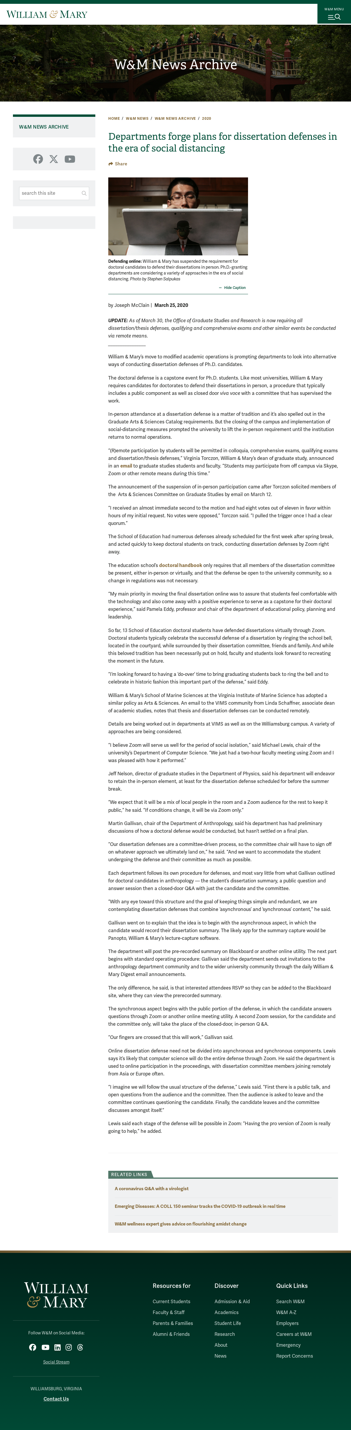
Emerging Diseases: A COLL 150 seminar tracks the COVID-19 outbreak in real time (200, 1206)
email (126, 466)
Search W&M (290, 1302)
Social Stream (56, 1359)
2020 (206, 118)
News (220, 1356)
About (220, 1345)
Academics (226, 1313)
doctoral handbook (180, 565)
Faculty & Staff (168, 1313)
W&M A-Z (286, 1313)
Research (224, 1334)
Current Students (171, 1302)
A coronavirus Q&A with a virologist (152, 1188)
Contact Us (56, 1396)
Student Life (227, 1323)
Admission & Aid (232, 1302)
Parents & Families (173, 1323)
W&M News (137, 118)
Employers (287, 1323)
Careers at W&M (294, 1334)
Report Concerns (294, 1356)
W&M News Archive (175, 64)
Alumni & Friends (171, 1334)
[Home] (46, 14)
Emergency (288, 1345)
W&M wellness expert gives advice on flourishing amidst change (181, 1224)
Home (114, 118)
